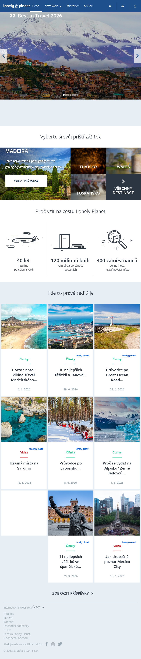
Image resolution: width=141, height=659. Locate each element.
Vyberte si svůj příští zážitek (70, 136)
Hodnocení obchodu (16, 638)
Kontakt (8, 622)
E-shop (88, 6)
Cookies (8, 614)
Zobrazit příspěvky (70, 593)
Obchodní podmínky (16, 626)
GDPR (7, 630)
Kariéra (7, 618)
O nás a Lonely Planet (16, 634)
